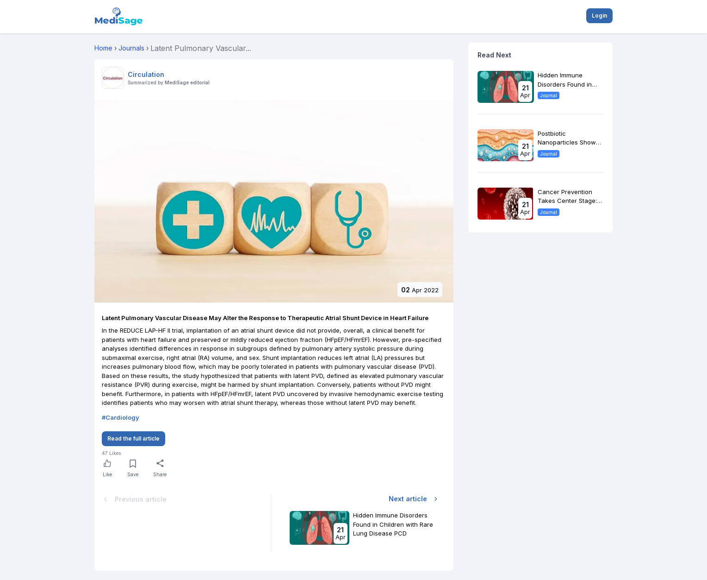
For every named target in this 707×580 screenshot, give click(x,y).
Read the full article (133, 438)
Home (103, 48)
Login (599, 15)
